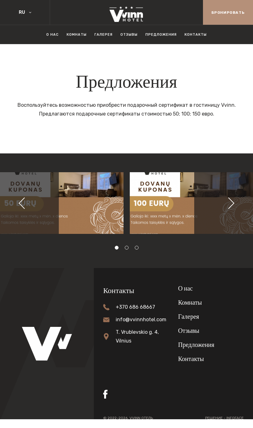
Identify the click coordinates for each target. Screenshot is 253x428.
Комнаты (77, 35)
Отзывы (129, 35)
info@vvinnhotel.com (141, 319)
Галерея (103, 35)
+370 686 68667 (135, 307)
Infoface (235, 418)
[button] (21, 203)
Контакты (196, 35)
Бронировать (228, 12)
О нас (52, 35)
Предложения (161, 35)
